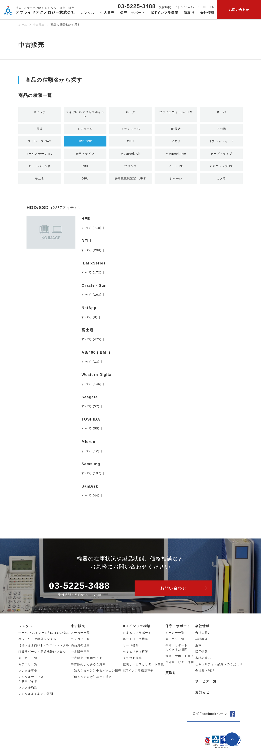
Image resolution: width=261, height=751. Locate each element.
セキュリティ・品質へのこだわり (219, 666)
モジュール (85, 129)
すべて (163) (92, 296)
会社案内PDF (205, 672)
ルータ (130, 112)
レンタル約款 (27, 689)
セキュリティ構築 (135, 653)
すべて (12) (91, 453)
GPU (85, 180)
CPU (130, 142)
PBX (85, 167)
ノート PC (176, 167)
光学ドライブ (85, 155)
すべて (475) (92, 341)
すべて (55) (91, 430)
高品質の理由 (80, 647)
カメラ (221, 180)
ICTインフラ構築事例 (138, 672)
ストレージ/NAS (39, 142)
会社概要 (201, 641)
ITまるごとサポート (137, 634)
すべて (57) (91, 408)
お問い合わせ (239, 9)
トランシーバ (131, 129)
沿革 (198, 647)
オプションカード (221, 142)
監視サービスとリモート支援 (143, 666)
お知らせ (202, 694)
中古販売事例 (80, 653)
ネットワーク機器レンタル (37, 641)
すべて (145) (92, 386)
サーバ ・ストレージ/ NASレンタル (44, 634)
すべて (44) (91, 497)
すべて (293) (92, 252)
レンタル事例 (27, 672)
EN (212, 7)
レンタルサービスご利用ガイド (31, 681)
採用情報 (201, 653)
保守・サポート (177, 628)
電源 (39, 129)
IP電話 (176, 129)
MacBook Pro (176, 155)
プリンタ (130, 167)
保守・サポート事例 (179, 658)
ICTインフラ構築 (136, 628)
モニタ (40, 180)
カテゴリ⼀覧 (27, 666)
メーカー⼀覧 (27, 660)
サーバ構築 (131, 647)
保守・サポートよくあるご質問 (176, 649)
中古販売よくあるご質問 (88, 666)
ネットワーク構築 (135, 641)
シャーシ (176, 180)
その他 (221, 129)
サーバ (221, 112)
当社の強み (203, 660)
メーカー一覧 (174, 634)
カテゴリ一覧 (174, 641)
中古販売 (39, 24)
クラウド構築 (132, 660)
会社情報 (202, 628)
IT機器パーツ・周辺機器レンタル (42, 653)
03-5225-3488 (137, 6)
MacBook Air (130, 155)
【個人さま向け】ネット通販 (91, 679)
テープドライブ (221, 155)
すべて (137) (92, 475)
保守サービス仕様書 (179, 664)
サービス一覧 (206, 683)
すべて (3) (89, 319)
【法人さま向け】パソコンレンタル (43, 647)
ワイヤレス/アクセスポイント (85, 114)
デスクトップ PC (221, 167)
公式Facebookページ (209, 716)
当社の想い (203, 634)
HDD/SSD (85, 142)
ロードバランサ (40, 167)
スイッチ (39, 112)
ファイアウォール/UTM (176, 112)
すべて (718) (92, 229)
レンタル (25, 628)
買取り (189, 12)
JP (205, 7)
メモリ (176, 142)
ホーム (22, 24)
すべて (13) (91, 363)
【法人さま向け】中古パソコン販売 (96, 672)
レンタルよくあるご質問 (35, 696)
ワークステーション (39, 155)
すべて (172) (92, 274)
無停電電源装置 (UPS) (130, 180)
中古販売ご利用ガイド (87, 660)
